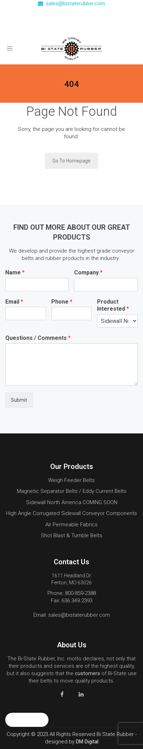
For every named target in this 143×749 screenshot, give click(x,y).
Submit (19, 400)
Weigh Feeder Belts (71, 480)
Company (88, 272)
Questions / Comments (38, 338)
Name (15, 272)
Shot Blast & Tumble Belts (71, 535)
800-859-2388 (80, 593)
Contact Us (76, 25)
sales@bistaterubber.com (71, 3)
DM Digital (87, 741)
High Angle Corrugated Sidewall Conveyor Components (71, 513)
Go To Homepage (71, 161)
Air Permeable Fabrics (71, 524)
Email (14, 301)
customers (87, 673)
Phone (61, 301)
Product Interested (113, 305)
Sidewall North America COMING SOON (71, 502)
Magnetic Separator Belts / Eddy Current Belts (71, 491)
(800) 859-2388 (75, 14)
